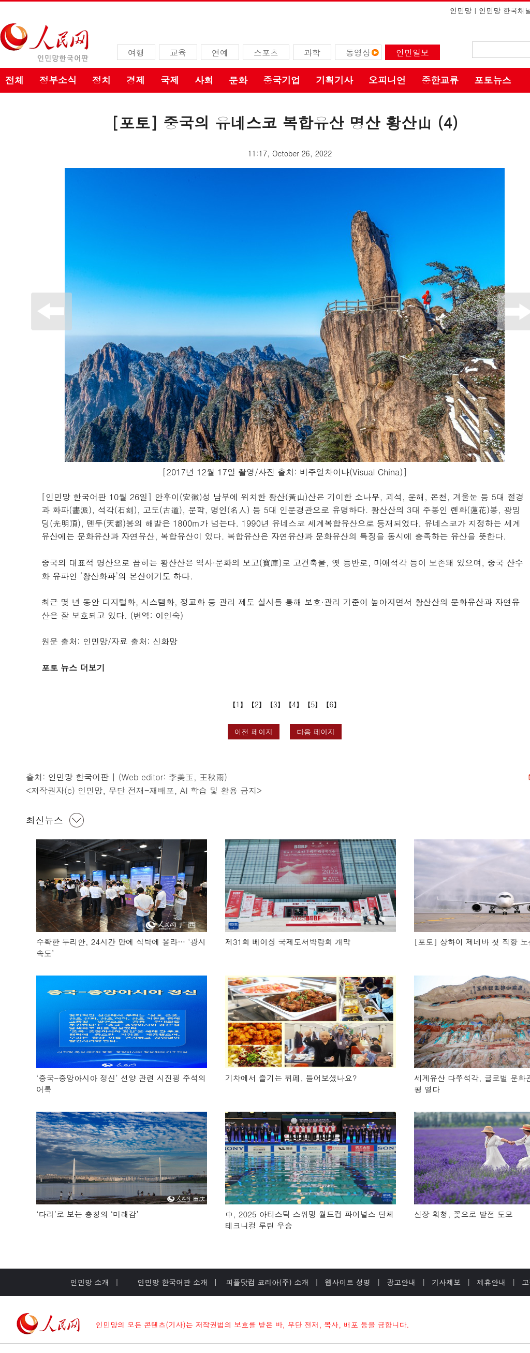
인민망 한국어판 (78, 777)
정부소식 (58, 80)
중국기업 (281, 80)
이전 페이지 (253, 731)
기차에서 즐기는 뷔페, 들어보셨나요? (291, 1077)
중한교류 (440, 80)
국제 (169, 80)
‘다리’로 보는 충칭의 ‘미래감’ (87, 1214)
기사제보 (446, 1282)
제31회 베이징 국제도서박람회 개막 (288, 941)
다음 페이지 (316, 731)
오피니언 (387, 80)
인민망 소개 (89, 1282)
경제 (135, 80)
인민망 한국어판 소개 (173, 1282)
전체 (14, 80)
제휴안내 (491, 1282)
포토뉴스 (492, 80)
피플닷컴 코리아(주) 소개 (266, 1282)
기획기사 (334, 80)
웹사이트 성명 (348, 1282)
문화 (238, 80)
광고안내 (401, 1282)
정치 (101, 80)
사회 (204, 80)
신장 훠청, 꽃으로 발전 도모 (463, 1214)
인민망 (461, 10)
